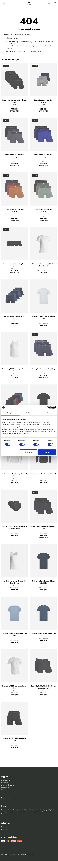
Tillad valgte (29, 452)
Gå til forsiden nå (36, 51)
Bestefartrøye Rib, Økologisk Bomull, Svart (43, 475)
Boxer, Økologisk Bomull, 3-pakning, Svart (43, 527)
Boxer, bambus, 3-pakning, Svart (14, 264)
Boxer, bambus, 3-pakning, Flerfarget (43, 156)
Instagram (4, 829)
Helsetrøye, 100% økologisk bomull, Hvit (14, 370)
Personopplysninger (7, 785)
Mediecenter (5, 790)
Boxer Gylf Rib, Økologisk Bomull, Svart (14, 740)
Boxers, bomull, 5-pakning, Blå (14, 316)
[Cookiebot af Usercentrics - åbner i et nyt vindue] (48, 407)
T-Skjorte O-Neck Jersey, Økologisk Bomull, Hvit (43, 265)
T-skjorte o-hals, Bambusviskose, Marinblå (43, 582)
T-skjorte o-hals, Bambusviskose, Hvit (43, 317)
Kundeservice (5, 780)
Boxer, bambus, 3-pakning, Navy (43, 369)
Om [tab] (48, 413)
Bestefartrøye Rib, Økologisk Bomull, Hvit (14, 475)
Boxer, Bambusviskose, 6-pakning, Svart (14, 101)
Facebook (4, 827)
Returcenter (6, 798)
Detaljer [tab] (29, 413)
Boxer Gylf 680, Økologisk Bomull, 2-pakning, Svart (43, 687)
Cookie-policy (5, 787)
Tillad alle (47, 452)
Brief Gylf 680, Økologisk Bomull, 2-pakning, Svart (14, 527)
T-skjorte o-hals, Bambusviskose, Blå (43, 634)
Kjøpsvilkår (4, 783)
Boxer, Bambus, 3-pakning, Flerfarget (43, 101)
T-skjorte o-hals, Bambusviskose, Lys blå (14, 635)
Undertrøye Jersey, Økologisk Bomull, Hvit (14, 582)
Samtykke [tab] (10, 413)
